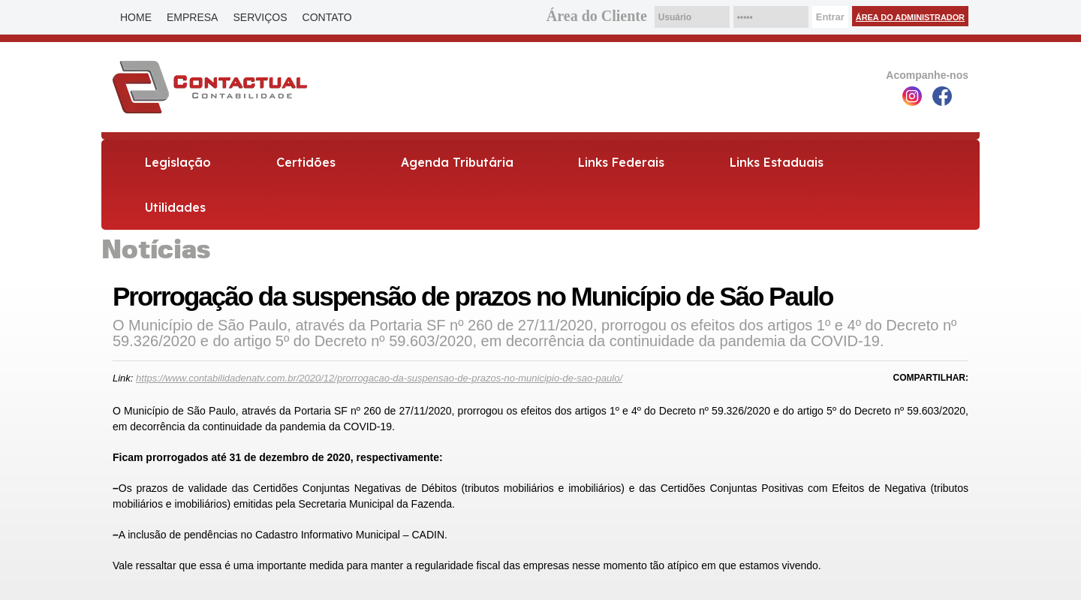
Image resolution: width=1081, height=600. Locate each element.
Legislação (178, 162)
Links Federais (621, 162)
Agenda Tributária (457, 162)
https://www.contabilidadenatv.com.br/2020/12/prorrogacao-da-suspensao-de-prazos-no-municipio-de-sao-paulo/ (379, 378)
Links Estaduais (777, 162)
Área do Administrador (910, 17)
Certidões (306, 162)
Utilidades (175, 207)
